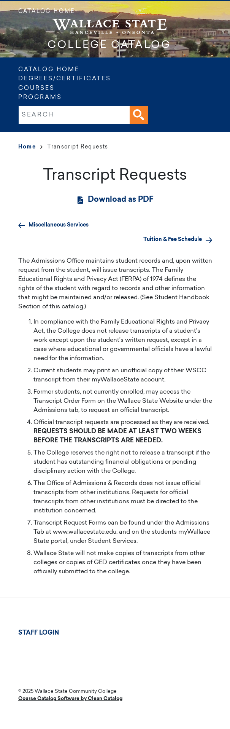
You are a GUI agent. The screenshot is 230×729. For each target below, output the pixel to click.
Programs (40, 97)
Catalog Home (46, 11)
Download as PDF (121, 200)
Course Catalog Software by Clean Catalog (70, 698)
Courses (36, 88)
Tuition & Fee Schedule (172, 239)
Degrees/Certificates (64, 79)
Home (30, 147)
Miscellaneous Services (59, 225)
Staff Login (38, 633)
